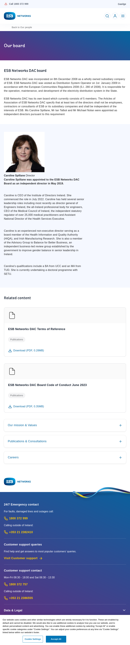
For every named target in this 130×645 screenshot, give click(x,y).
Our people (22, 27)
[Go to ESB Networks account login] (115, 16)
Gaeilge (122, 4)
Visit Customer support (23, 558)
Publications (16, 339)
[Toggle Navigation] (123, 16)
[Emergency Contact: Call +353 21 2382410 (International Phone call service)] (65, 532)
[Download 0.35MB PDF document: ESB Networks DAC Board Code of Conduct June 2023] (26, 406)
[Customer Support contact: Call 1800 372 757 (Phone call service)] (65, 584)
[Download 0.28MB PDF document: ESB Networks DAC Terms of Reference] (26, 350)
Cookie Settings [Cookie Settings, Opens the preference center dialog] (33, 640)
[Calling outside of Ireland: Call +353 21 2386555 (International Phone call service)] (65, 598)
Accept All (56, 640)
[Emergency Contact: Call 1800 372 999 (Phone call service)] (65, 518)
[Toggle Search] (107, 16)
